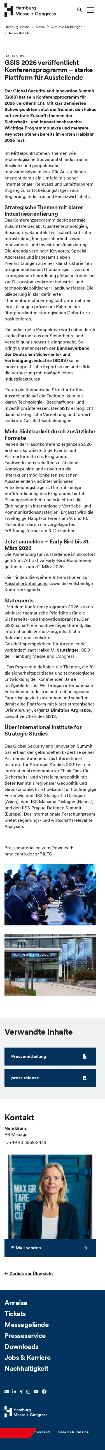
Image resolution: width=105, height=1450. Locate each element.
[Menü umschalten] (90, 9)
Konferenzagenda (22, 590)
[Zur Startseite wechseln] (30, 9)
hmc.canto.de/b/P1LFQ (28, 854)
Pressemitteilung (49, 1057)
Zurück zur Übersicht (28, 1274)
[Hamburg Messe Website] (25, 1411)
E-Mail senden (26, 1248)
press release (49, 1078)
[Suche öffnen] (79, 9)
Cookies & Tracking (73, 1432)
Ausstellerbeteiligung (26, 584)
